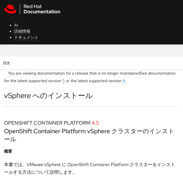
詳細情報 (22, 31)
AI (16, 25)
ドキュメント (26, 37)
